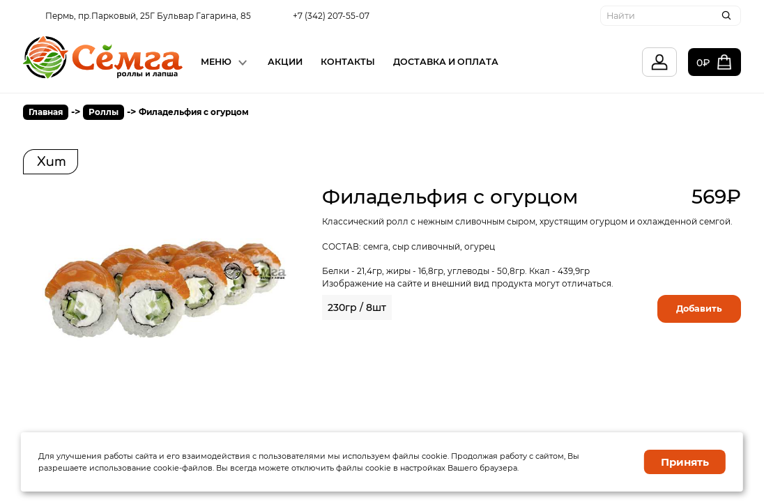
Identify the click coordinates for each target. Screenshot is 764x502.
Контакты (348, 61)
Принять (685, 462)
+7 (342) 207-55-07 (331, 15)
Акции (285, 61)
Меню (216, 61)
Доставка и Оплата (445, 61)
